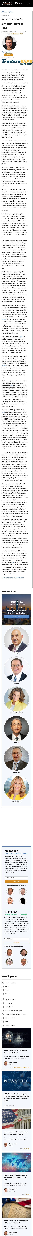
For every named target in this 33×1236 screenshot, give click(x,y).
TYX (26, 1067)
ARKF (14, 34)
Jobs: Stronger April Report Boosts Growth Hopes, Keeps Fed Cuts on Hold (15, 1177)
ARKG (21, 34)
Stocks (7, 1021)
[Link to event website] (16, 610)
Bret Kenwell (13, 1189)
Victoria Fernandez (16, 802)
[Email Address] (16, 877)
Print (11, 12)
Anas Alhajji (17, 654)
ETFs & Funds (8, 1003)
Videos (7, 990)
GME (18, 1067)
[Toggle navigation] (29, 3)
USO (28, 1067)
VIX (13, 562)
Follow (8, 54)
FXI (24, 1149)
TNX (24, 1067)
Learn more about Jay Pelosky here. (13, 578)
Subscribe (17, 881)
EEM (17, 34)
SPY (28, 1149)
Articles (7, 986)
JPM (3, 412)
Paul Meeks (16, 683)
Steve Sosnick (16, 772)
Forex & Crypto (9, 1007)
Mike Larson (13, 1062)
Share (4, 12)
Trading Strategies (10, 1025)
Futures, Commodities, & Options (13, 1010)
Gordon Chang (16, 742)
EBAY (15, 1067)
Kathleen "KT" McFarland (16, 713)
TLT (21, 1067)
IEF (20, 1067)
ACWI (11, 34)
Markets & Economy (10, 1018)
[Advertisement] (16, 825)
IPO (26, 1149)
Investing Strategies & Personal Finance (15, 1014)
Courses (7, 994)
